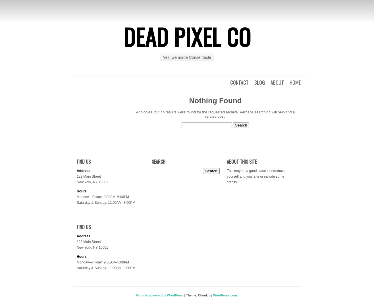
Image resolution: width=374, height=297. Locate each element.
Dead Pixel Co (187, 36)
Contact (239, 82)
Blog (259, 82)
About (277, 82)
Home (295, 82)
